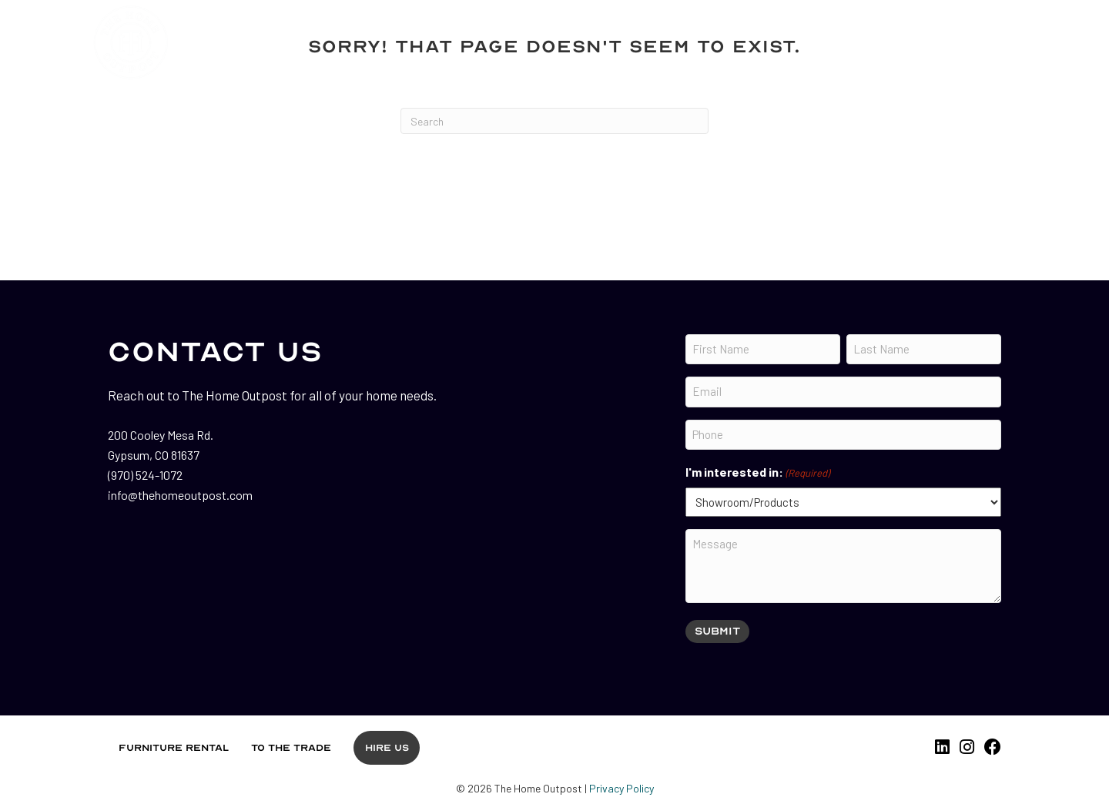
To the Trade (291, 747)
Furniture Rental (174, 747)
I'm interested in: (757, 472)
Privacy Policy (621, 788)
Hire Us (387, 747)
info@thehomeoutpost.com (180, 494)
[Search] (554, 121)
